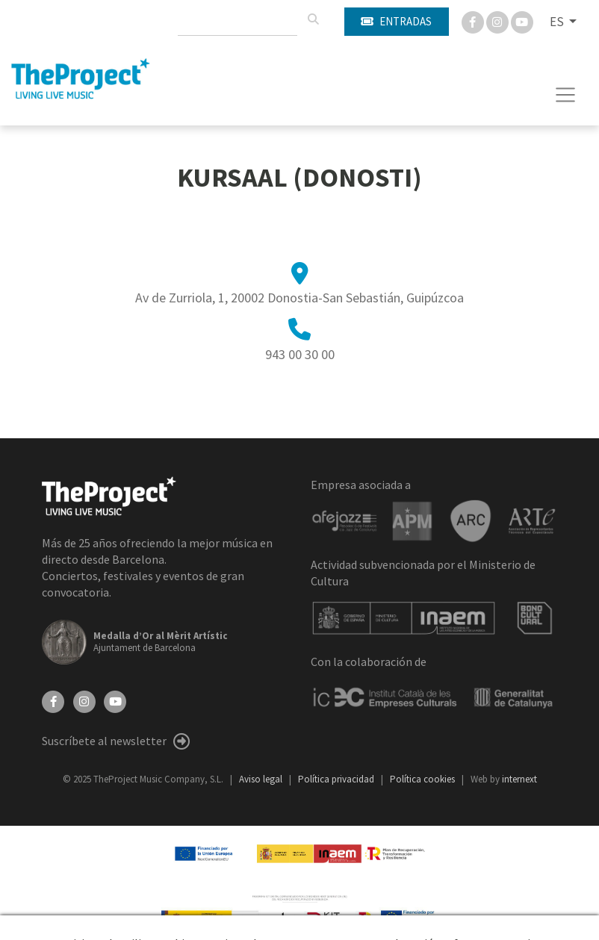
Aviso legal (262, 779)
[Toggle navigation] (566, 95)
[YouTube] (115, 700)
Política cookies (423, 779)
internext (519, 779)
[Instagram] (498, 21)
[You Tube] (522, 21)
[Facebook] (474, 21)
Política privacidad (337, 779)
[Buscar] (313, 19)
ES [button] (558, 21)
